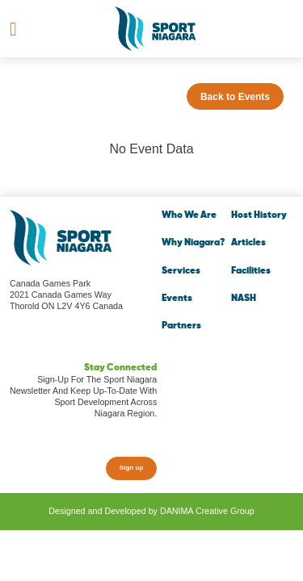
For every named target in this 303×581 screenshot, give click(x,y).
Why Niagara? (193, 243)
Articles (248, 243)
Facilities (251, 271)
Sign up (131, 467)
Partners (181, 326)
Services (181, 271)
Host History (259, 215)
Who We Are (189, 215)
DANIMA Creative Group (207, 511)
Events (177, 298)
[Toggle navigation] (13, 29)
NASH (243, 298)
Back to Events (235, 96)
